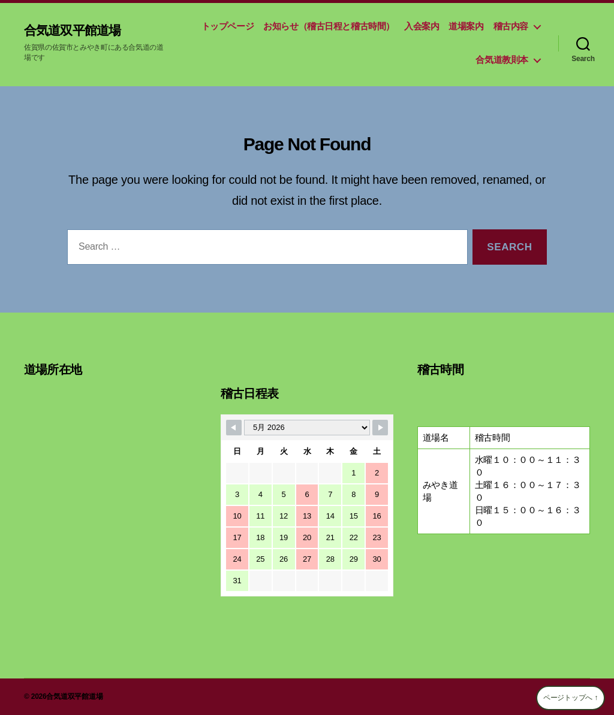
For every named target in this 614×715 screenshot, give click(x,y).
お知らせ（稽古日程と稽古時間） (329, 26)
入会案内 (421, 26)
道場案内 (466, 26)
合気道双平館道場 (79, 30)
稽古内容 (510, 26)
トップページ (227, 26)
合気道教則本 (501, 59)
